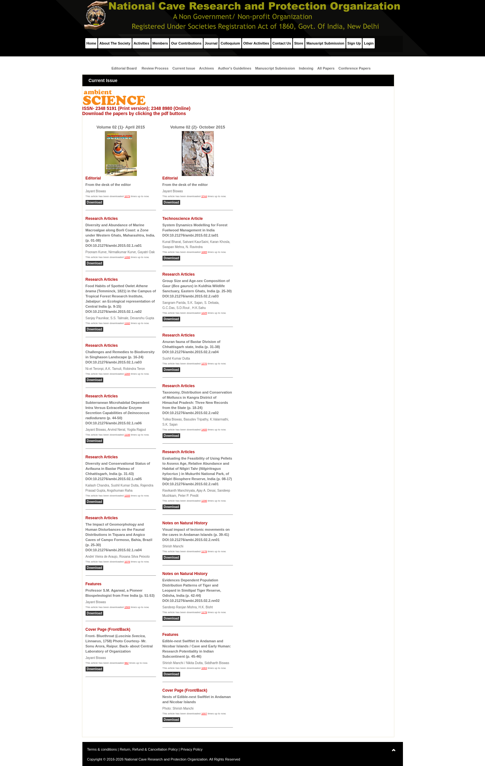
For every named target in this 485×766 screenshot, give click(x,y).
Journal (211, 43)
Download (94, 202)
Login (368, 43)
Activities (141, 43)
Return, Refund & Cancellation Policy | (150, 749)
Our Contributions (186, 43)
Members (160, 43)
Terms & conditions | (103, 749)
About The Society (114, 43)
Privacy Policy (191, 749)
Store (298, 43)
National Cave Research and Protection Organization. (166, 759)
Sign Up (354, 43)
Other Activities (256, 43)
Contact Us (281, 43)
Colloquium (230, 43)
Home (91, 43)
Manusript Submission (325, 43)
